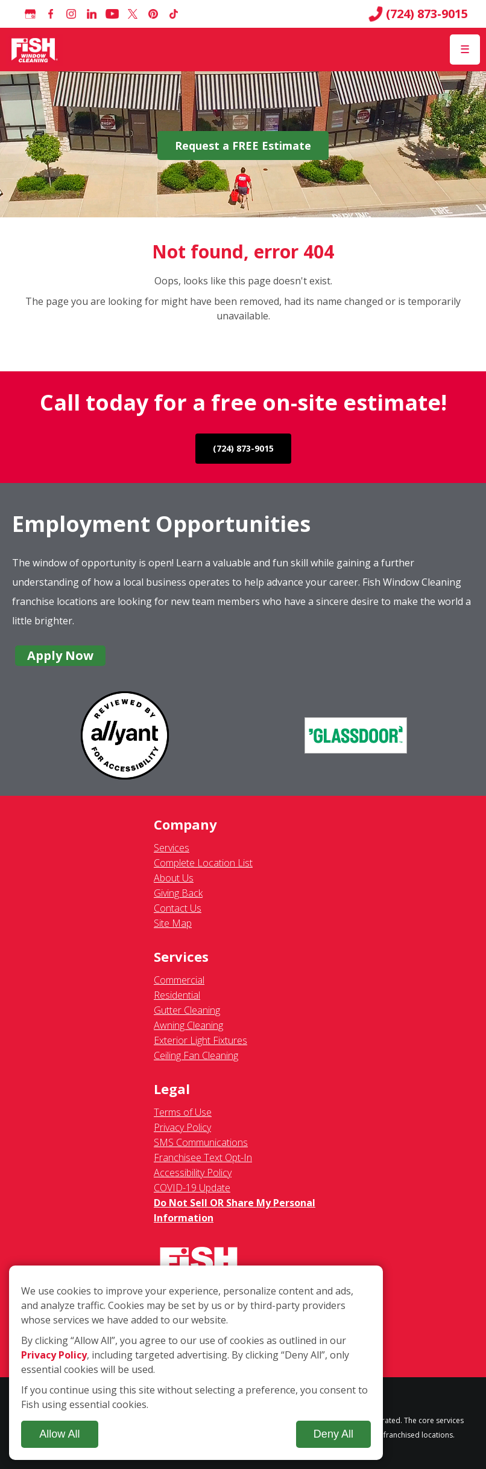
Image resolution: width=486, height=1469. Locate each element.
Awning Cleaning (188, 1025)
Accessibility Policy (193, 1172)
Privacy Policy (182, 1127)
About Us (174, 878)
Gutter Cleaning (187, 1010)
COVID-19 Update (192, 1187)
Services (171, 847)
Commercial (179, 980)
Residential (177, 995)
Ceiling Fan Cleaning (196, 1055)
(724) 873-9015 (418, 14)
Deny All (333, 1434)
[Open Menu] (465, 49)
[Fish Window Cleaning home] (34, 49)
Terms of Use (183, 1112)
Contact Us (177, 908)
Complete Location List (203, 862)
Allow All (59, 1434)
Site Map (173, 923)
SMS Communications (201, 1142)
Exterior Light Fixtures (200, 1040)
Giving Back (178, 893)
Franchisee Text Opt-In (203, 1157)
